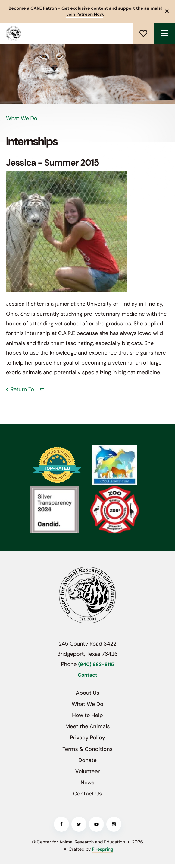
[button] (167, 11)
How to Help (87, 715)
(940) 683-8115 (96, 665)
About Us (87, 693)
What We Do (87, 704)
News (88, 782)
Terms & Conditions (87, 749)
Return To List (27, 389)
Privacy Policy (87, 737)
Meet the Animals (87, 726)
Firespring (102, 849)
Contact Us (87, 793)
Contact (87, 675)
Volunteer (87, 771)
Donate (143, 33)
